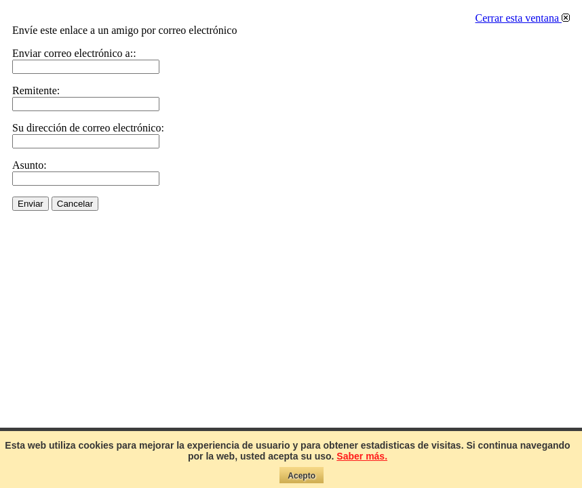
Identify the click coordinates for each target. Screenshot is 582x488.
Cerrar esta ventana (523, 18)
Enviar (30, 204)
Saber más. (361, 456)
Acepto (301, 476)
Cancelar (75, 204)
